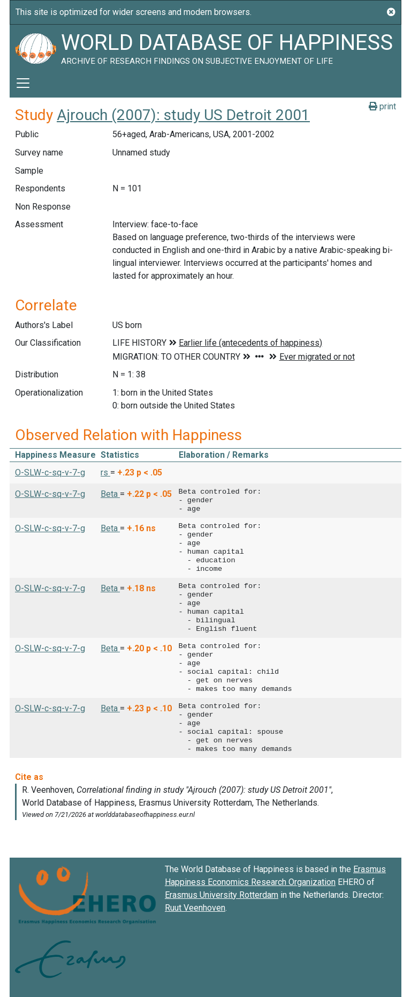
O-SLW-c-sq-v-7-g (50, 472)
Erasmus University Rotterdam (221, 895)
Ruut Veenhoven (195, 908)
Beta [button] (110, 494)
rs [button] (105, 472)
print (382, 106)
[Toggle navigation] (23, 83)
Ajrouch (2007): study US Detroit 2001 (183, 115)
